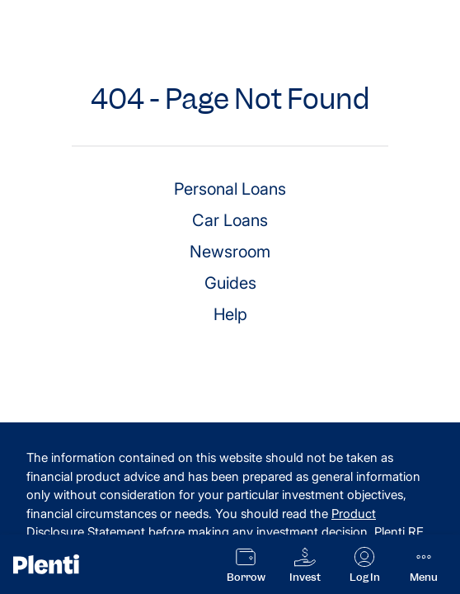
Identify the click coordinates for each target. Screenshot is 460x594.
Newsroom (230, 252)
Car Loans (230, 220)
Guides (230, 283)
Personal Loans (230, 189)
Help (230, 314)
